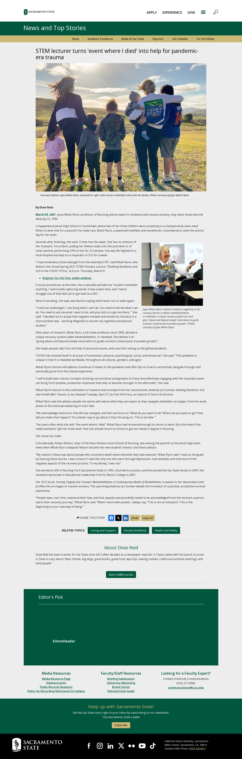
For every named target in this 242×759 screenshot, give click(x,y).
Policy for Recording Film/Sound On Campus (56, 691)
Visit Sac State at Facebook (89, 746)
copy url (148, 518)
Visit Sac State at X (121, 746)
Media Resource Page (56, 679)
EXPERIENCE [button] (172, 12)
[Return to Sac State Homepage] (44, 745)
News (75, 39)
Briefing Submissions (121, 679)
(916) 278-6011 (197, 748)
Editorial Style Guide (121, 691)
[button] (58, 12)
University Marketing (121, 683)
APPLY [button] (152, 12)
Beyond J (158, 39)
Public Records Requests (56, 687)
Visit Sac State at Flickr (131, 746)
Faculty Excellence (135, 530)
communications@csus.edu (186, 688)
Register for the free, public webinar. (67, 278)
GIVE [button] (191, 12)
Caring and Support (103, 530)
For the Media (205, 39)
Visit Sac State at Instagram (100, 746)
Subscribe (121, 725)
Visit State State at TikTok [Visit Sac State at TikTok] (152, 746)
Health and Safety (166, 530)
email (134, 518)
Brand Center (121, 687)
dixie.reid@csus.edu (121, 574)
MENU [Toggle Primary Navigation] (209, 12)
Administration (56, 683)
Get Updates (180, 39)
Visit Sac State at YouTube (142, 746)
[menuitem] (152, 12)
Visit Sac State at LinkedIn (110, 746)
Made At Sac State (132, 39)
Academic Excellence (100, 39)
